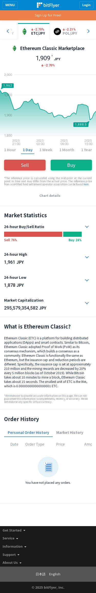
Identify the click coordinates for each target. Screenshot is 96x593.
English (54, 574)
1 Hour (10, 149)
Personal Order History (28, 432)
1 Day (28, 149)
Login (86, 5)
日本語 (41, 574)
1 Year (86, 149)
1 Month (66, 149)
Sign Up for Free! (48, 15)
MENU (10, 5)
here (86, 184)
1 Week (45, 149)
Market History (69, 432)
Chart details (49, 195)
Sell (25, 164)
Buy (71, 164)
